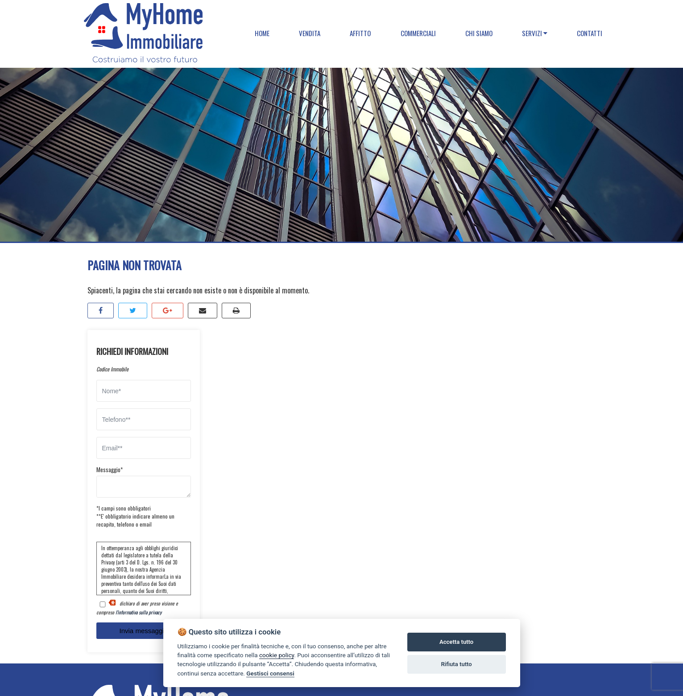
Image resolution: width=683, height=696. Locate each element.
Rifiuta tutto (456, 664)
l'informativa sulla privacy (138, 612)
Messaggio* (109, 469)
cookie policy (276, 655)
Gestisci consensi (270, 673)
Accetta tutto (456, 641)
